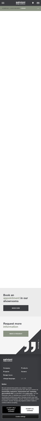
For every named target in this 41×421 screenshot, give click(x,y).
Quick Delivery (15, 8)
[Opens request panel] (38, 3)
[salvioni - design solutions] (20, 3)
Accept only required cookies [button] (11, 409)
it (25, 378)
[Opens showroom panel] (33, 3)
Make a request (16, 334)
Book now (16, 308)
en (22, 378)
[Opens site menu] (3, 3)
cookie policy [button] (29, 393)
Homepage (5, 8)
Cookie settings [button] (20, 416)
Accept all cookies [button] (30, 409)
